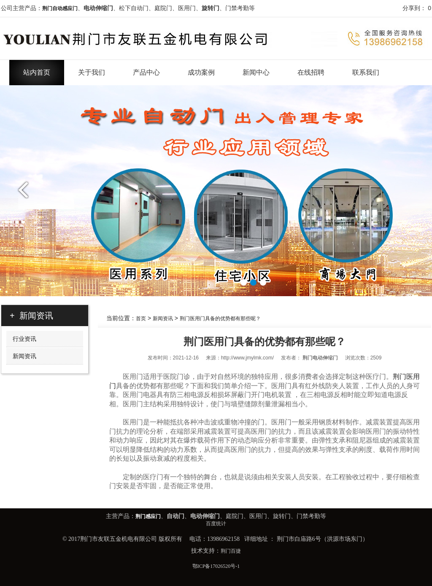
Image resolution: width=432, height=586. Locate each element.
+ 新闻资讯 (31, 315)
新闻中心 (256, 72)
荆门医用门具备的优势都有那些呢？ (220, 318)
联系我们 (365, 72)
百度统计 (216, 524)
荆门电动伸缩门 (320, 358)
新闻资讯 (163, 318)
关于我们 (91, 72)
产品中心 (146, 72)
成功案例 (201, 72)
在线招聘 (310, 72)
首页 (141, 318)
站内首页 (36, 72)
